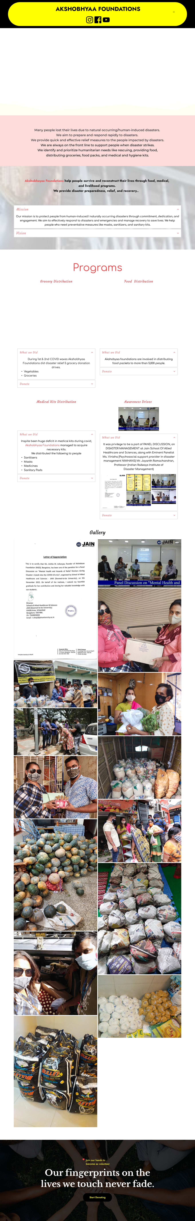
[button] (174, 15)
